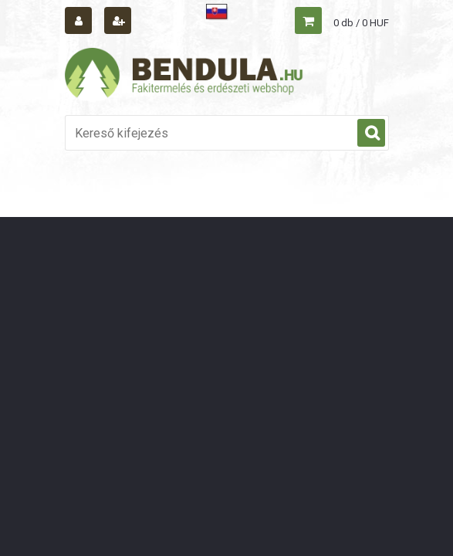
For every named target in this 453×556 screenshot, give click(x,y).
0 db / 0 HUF (361, 23)
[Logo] (184, 75)
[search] (371, 133)
